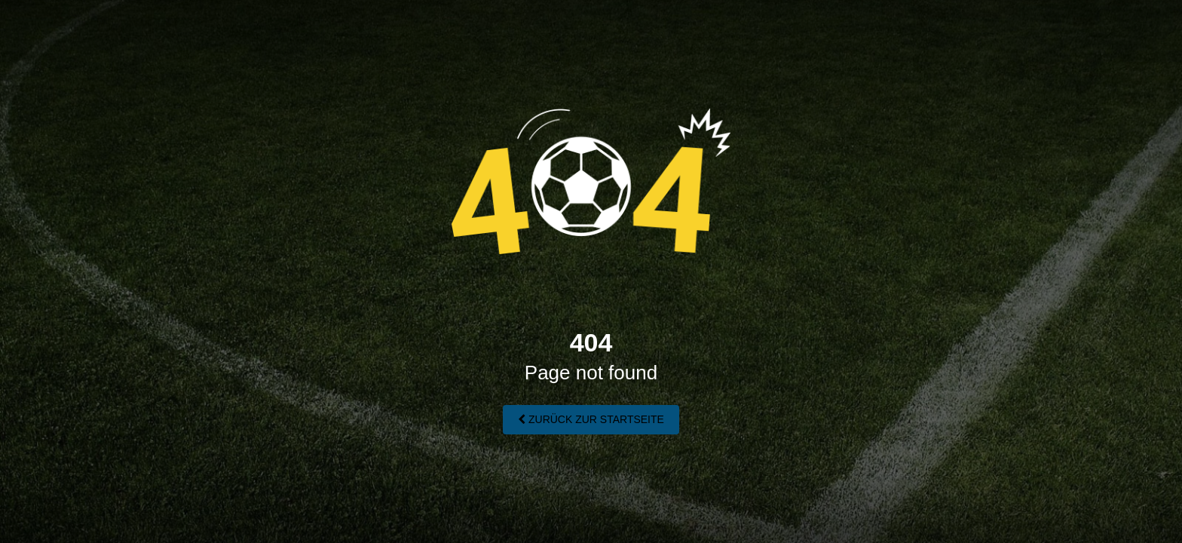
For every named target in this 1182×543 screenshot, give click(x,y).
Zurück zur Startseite (591, 419)
